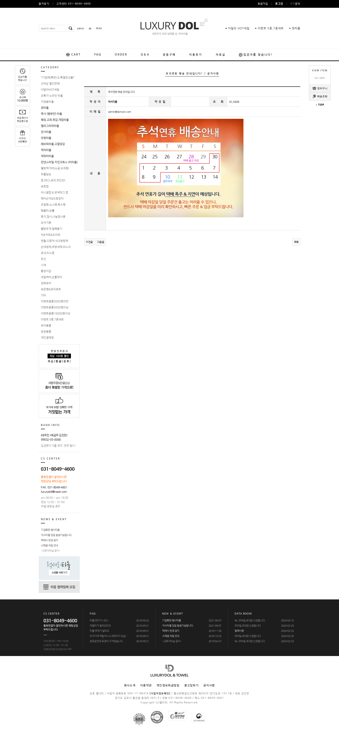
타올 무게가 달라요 (99, 630)
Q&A (145, 54)
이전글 (89, 241)
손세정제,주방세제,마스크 (56, 246)
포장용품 (46, 331)
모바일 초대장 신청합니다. (248, 625)
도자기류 (46, 222)
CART (76, 54)
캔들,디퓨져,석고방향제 (54, 240)
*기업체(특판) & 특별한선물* (57, 77)
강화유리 (46, 283)
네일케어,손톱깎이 (51, 277)
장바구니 (322, 88)
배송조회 (322, 96)
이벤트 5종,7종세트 (52, 319)
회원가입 (263, 3)
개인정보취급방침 (168, 685)
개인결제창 (47, 337)
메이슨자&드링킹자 (52, 198)
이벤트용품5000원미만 (55, 301)
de (90, 28)
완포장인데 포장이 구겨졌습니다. (106, 641)
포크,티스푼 (47, 252)
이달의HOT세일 (50, 89)
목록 (296, 241)
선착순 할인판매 (50, 83)
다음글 (100, 241)
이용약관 (146, 685)
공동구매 (169, 54)
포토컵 (45, 186)
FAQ (97, 54)
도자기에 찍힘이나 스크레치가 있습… (109, 635)
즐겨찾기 (44, 3)
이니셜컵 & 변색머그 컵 (54, 192)
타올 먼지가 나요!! (99, 620)
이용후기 (195, 54)
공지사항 (209, 685)
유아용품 (46, 325)
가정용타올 (47, 101)
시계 (43, 265)
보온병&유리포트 (51, 289)
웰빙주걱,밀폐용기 (51, 228)
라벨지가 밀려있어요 (100, 625)
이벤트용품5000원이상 (55, 307)
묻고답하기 (191, 685)
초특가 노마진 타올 (52, 95)
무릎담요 (46, 174)
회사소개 (130, 685)
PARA (99, 28)
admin (80, 28)
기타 (43, 295)
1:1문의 (295, 3)
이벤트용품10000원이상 (55, 313)
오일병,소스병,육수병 (53, 204)
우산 (43, 259)
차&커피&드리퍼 (50, 234)
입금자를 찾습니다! (258, 54)
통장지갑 (46, 271)
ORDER (121, 54)
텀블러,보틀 (47, 210)
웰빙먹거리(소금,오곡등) (55, 168)
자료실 (220, 54)
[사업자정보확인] (160, 693)
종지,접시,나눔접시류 (53, 216)
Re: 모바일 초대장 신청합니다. (250, 620)
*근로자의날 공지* (50, 550)
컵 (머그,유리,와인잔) (53, 180)
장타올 (296, 28)
